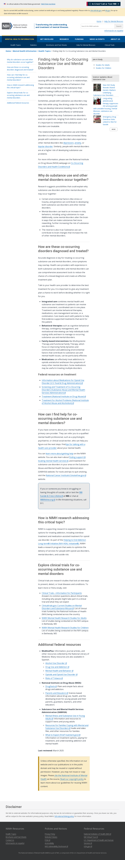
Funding (79, 39)
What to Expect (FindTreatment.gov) (62, 735)
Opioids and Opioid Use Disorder (61, 674)
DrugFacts (51, 686)
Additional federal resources (18, 103)
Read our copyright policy (72, 779)
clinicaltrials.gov (96, 10)
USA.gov (88, 846)
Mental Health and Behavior (59, 670)
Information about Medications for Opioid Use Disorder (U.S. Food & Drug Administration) (63, 382)
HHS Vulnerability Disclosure (56, 846)
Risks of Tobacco (54, 678)
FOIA (47, 840)
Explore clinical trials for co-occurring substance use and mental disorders (18, 95)
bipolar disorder (45, 146)
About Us (115, 39)
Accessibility (49, 843)
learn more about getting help (59, 453)
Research (64, 39)
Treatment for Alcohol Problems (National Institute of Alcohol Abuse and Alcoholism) (65, 402)
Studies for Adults (103, 65)
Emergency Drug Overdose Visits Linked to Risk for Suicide (110, 121)
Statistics (33, 45)
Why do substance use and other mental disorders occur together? (20, 60)
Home (99, 21)
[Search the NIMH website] (98, 26)
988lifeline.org (47, 499)
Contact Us (10, 840)
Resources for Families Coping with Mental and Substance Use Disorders (66, 727)
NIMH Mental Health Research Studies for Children (65, 627)
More (113, 129)
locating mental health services (53, 460)
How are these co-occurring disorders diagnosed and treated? (20, 68)
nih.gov (107, 10)
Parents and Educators (56, 693)
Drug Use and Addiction (57, 667)
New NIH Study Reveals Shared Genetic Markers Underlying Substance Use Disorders (104, 90)
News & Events (97, 39)
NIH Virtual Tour (91, 837)
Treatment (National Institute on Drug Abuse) (64, 396)
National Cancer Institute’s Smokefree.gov (66, 475)
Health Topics (15, 45)
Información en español (113, 30)
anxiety (78, 142)
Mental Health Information (19, 39)
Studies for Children (103, 68)
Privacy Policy (50, 834)
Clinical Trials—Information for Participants (62, 593)
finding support (77, 457)
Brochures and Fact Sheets (56, 45)
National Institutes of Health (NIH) (97, 834)
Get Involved (46, 39)
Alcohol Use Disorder (56, 663)
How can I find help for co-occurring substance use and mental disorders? (18, 77)
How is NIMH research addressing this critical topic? (20, 86)
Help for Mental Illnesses (113, 21)
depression (68, 142)
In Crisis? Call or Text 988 (104, 4)
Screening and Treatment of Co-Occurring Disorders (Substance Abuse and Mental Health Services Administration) (63, 390)
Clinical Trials (110, 45)
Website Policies (51, 837)
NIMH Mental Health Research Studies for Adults (64, 618)
